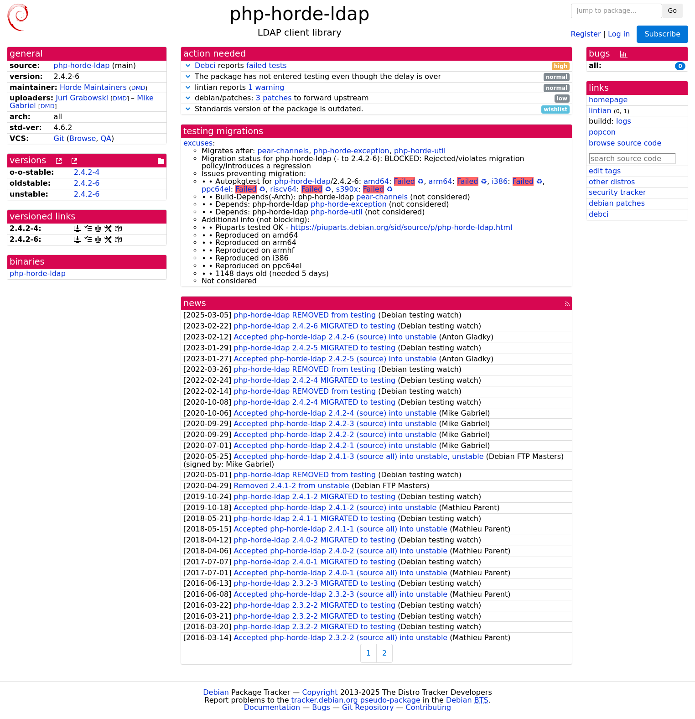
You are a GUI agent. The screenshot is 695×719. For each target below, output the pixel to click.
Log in (619, 33)
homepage (608, 99)
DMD (138, 87)
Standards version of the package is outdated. (376, 109)
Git (59, 138)
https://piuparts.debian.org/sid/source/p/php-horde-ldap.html (401, 227)
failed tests (266, 65)
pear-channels (283, 150)
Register (586, 33)
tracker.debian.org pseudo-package (355, 700)
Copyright (319, 692)
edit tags (605, 171)
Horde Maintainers (93, 87)
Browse (82, 138)
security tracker (617, 192)
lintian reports (376, 88)
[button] (188, 65)
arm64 (440, 181)
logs (623, 121)
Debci (205, 65)
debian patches (617, 203)
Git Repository (368, 707)
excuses (198, 143)
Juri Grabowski (82, 98)
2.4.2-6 (87, 183)
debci (598, 214)
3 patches (274, 98)
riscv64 (283, 189)
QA (106, 138)
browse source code (625, 143)
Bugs (321, 707)
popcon (602, 132)
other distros (612, 181)
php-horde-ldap (82, 65)
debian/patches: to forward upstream (376, 98)
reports (376, 66)
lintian (600, 110)
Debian (216, 692)
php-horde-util (420, 150)
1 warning (266, 87)
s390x (347, 189)
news (194, 303)
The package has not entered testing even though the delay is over (376, 77)
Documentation (272, 707)
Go (672, 10)
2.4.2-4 (87, 172)
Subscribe (662, 34)
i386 (500, 181)
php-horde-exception (351, 150)
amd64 (376, 181)
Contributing (428, 707)
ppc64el (216, 189)
